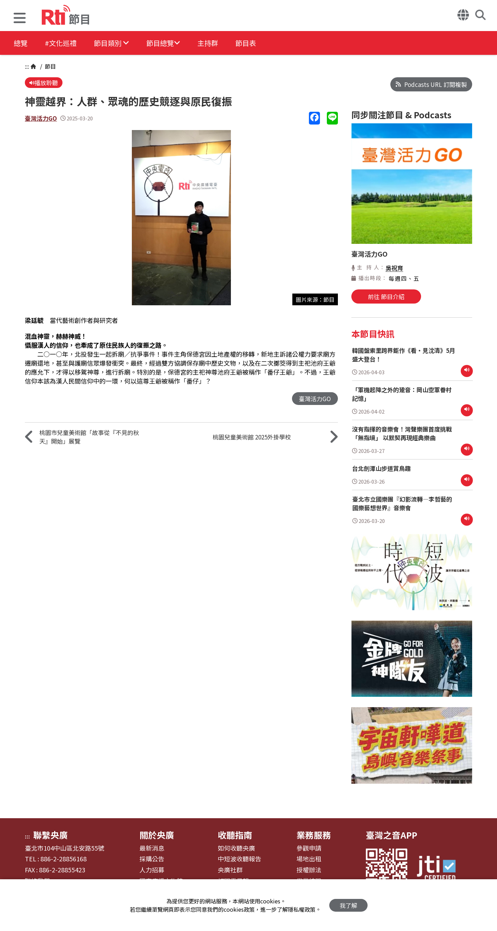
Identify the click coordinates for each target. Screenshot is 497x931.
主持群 (207, 43)
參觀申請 (308, 848)
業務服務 (313, 835)
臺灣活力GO (41, 118)
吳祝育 (394, 268)
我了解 (348, 905)
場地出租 (308, 859)
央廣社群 (230, 870)
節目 (49, 66)
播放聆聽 (43, 82)
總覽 (21, 43)
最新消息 (151, 848)
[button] (20, 19)
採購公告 (151, 859)
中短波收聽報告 (239, 859)
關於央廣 (156, 835)
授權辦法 (308, 870)
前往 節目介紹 (386, 296)
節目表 (245, 43)
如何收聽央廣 (236, 848)
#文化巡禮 (61, 43)
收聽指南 (235, 835)
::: (27, 66)
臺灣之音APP (391, 835)
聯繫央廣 (50, 835)
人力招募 (151, 870)
